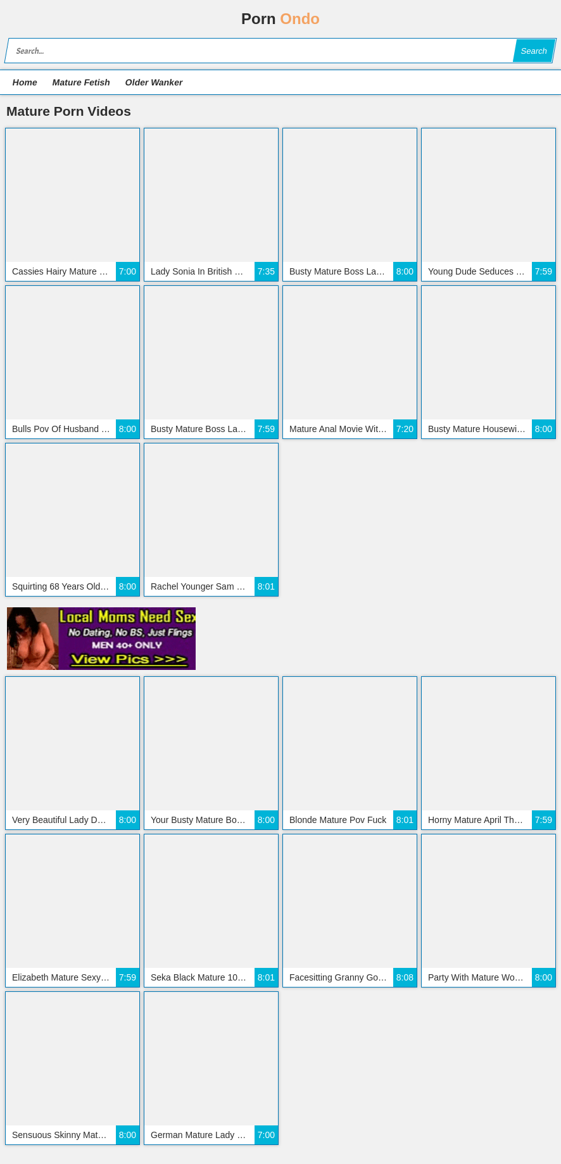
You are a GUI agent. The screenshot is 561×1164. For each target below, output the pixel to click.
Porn (280, 18)
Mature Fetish (81, 82)
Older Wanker (153, 82)
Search (534, 51)
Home (25, 82)
